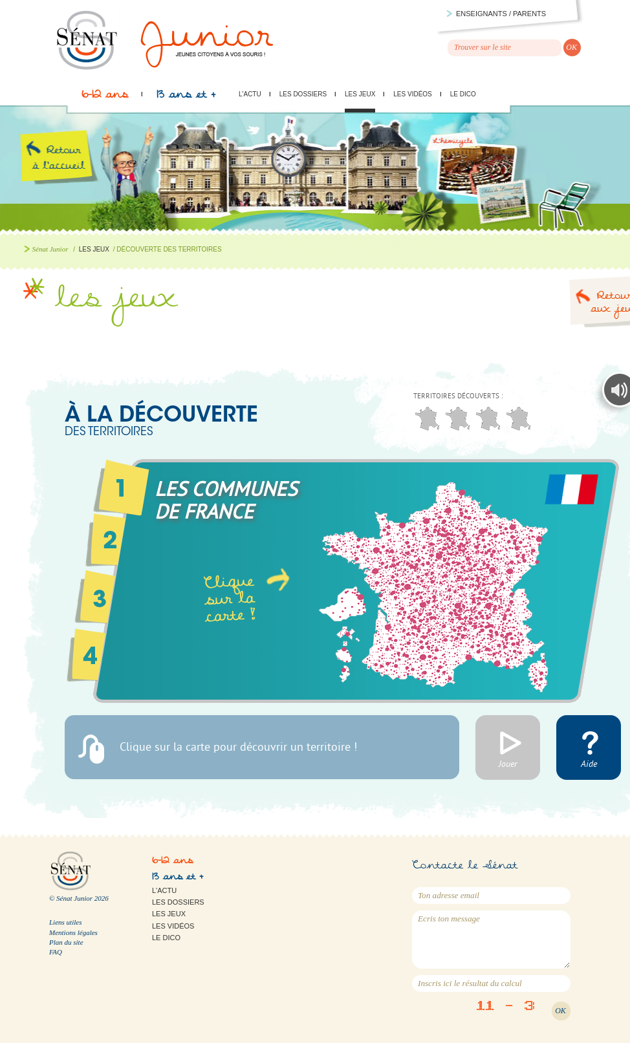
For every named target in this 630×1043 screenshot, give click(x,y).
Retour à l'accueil (69, 173)
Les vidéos (412, 94)
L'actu (250, 94)
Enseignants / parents (501, 13)
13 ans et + (186, 97)
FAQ (55, 952)
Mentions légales (73, 932)
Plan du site (66, 942)
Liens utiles (65, 922)
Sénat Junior (50, 249)
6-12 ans (104, 97)
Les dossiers (303, 94)
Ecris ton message (491, 939)
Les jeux (360, 94)
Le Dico (463, 94)
